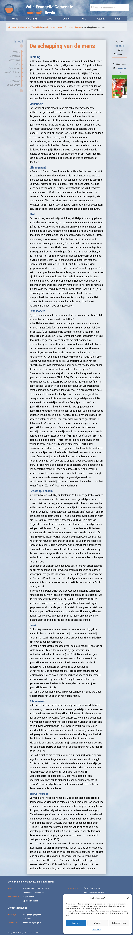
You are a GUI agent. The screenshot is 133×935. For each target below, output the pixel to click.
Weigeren (97, 923)
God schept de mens (73, 27)
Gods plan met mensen (53, 27)
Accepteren (76, 923)
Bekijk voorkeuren (119, 923)
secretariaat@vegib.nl (32, 923)
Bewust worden (13, 85)
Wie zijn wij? (32, 18)
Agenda (101, 18)
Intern (118, 18)
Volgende (119, 54)
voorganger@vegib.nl (32, 914)
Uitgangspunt (14, 60)
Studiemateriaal (24, 27)
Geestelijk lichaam (12, 72)
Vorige (119, 50)
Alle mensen (14, 80)
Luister (66, 18)
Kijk (84, 18)
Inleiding (16, 51)
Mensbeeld (15, 55)
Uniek (17, 76)
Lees (49, 18)
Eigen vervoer (29, 897)
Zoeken (93, 7)
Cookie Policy (96, 930)
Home (15, 18)
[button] (128, 898)
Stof (18, 64)
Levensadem (14, 68)
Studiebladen (37, 27)
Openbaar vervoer (30, 901)
